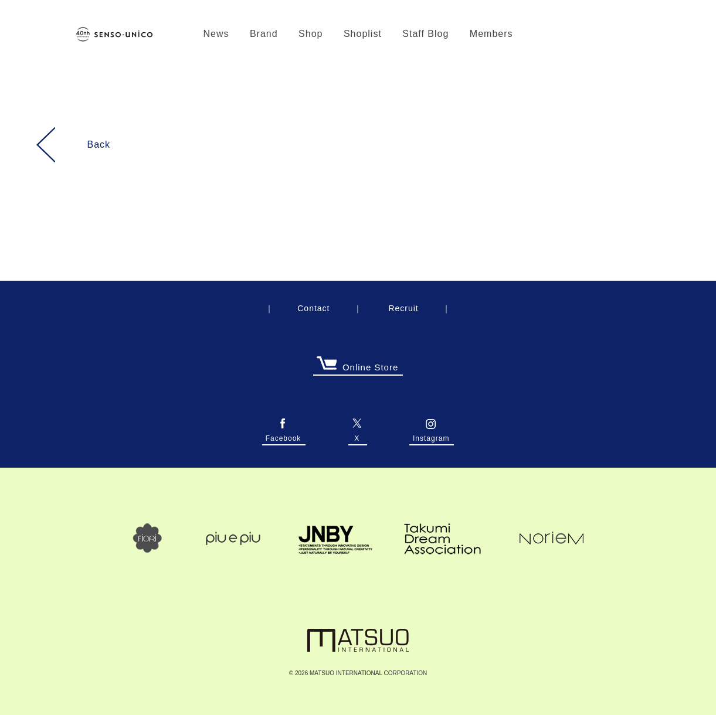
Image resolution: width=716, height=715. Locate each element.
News (216, 34)
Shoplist (363, 34)
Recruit (403, 308)
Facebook (283, 435)
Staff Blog (425, 34)
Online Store (357, 368)
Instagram (431, 435)
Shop (310, 34)
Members (491, 34)
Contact (313, 308)
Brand (264, 34)
